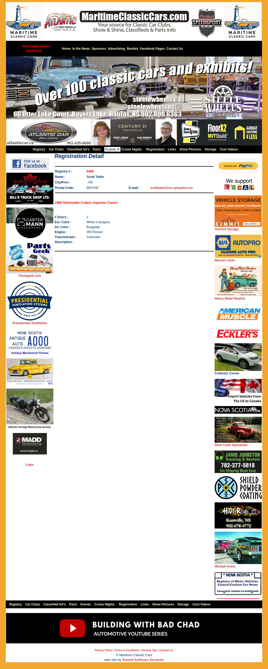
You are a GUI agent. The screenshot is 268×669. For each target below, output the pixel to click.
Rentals (132, 48)
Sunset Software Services (143, 660)
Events (85, 604)
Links (172, 149)
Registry (39, 149)
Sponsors (99, 48)
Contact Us (174, 48)
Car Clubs (56, 149)
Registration (155, 149)
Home (66, 48)
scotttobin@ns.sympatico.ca (171, 188)
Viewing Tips (149, 650)
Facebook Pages (152, 48)
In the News (81, 48)
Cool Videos (229, 149)
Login (29, 464)
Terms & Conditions (127, 650)
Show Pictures (190, 149)
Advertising (116, 48)
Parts (96, 149)
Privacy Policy (104, 650)
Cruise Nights (131, 149)
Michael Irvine (238, 564)
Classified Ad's (78, 149)
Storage (210, 149)
